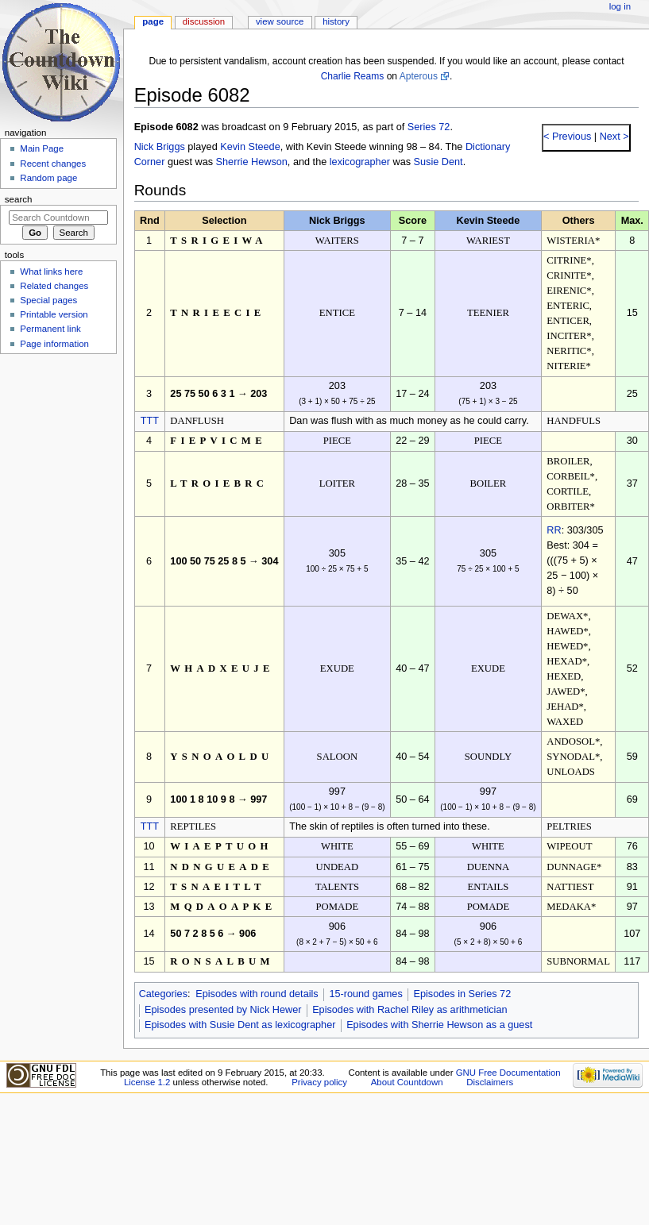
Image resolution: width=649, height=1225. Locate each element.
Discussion (204, 21)
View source (279, 21)
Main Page (42, 148)
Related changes (54, 286)
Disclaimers (489, 1082)
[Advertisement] (58, 479)
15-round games (365, 994)
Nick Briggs (159, 146)
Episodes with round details (256, 994)
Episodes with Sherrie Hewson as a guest (439, 1024)
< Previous (567, 136)
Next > (613, 136)
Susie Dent (438, 162)
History (336, 21)
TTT (150, 420)
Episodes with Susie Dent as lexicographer (240, 1024)
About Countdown (407, 1082)
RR (554, 530)
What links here (51, 271)
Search (19, 199)
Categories (163, 994)
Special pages (48, 300)
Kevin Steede (250, 146)
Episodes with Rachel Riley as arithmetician (409, 1009)
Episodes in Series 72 (462, 994)
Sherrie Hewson (252, 162)
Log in (620, 6)
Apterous (419, 76)
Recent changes (53, 163)
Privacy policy (319, 1082)
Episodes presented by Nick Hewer (223, 1009)
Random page (48, 178)
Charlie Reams (352, 76)
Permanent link (50, 328)
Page (153, 21)
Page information (54, 344)
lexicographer (360, 162)
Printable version (53, 314)
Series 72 (429, 127)
